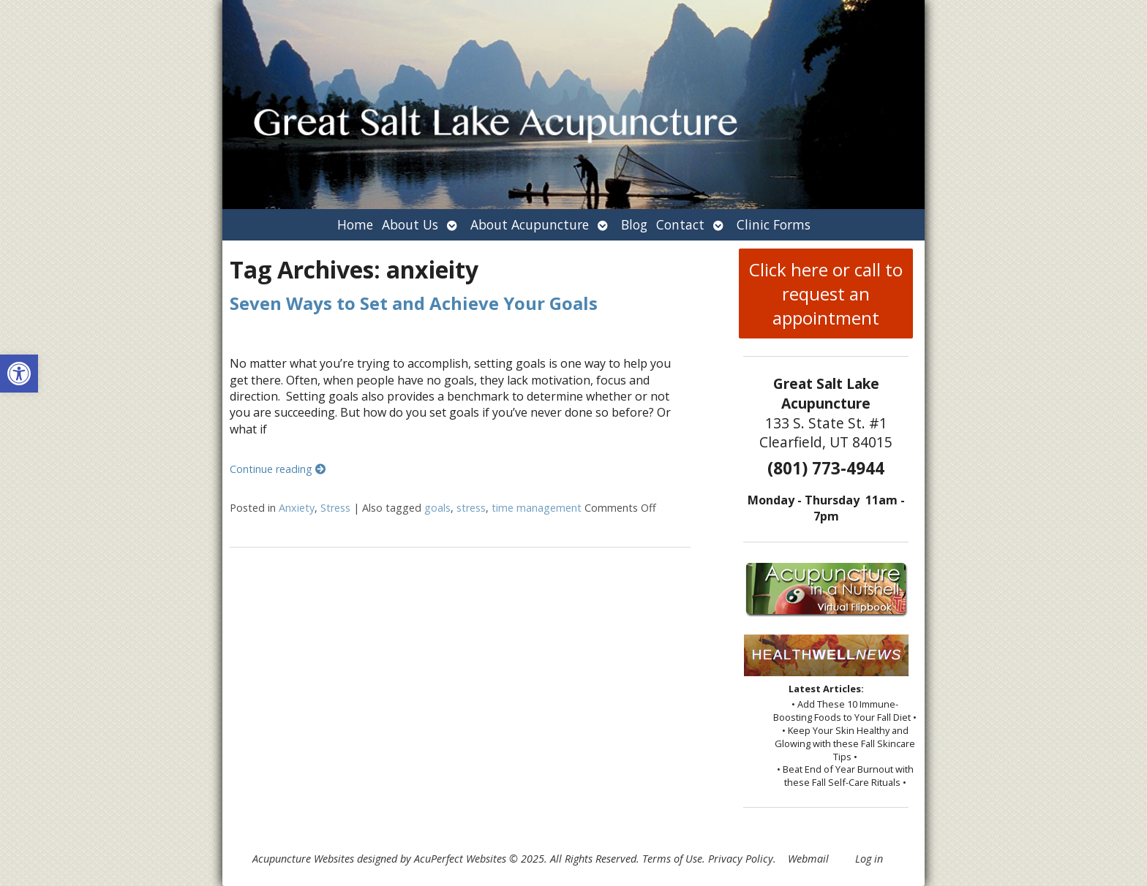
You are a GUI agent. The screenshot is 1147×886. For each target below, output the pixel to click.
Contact (680, 224)
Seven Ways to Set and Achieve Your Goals (414, 303)
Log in (869, 859)
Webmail (808, 859)
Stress (335, 508)
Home (355, 224)
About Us (410, 224)
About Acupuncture (529, 224)
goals (437, 508)
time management (537, 508)
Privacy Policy (740, 859)
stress (471, 508)
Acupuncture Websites (303, 859)
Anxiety (297, 508)
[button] (19, 374)
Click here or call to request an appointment (826, 293)
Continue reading (278, 469)
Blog (634, 224)
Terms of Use (672, 859)
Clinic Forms (774, 224)
